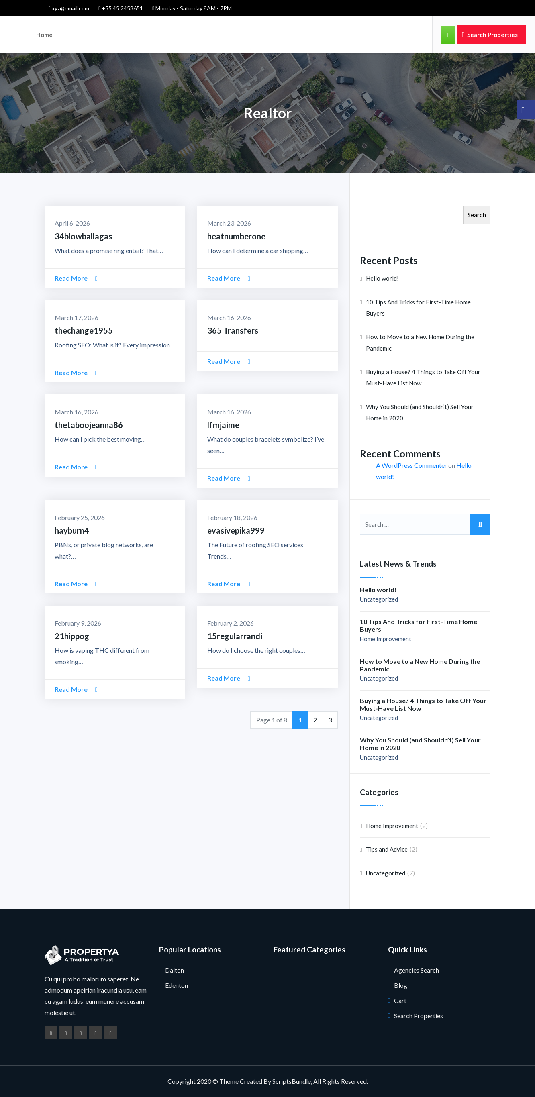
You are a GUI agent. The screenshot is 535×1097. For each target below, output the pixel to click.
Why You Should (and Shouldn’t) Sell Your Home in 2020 (420, 412)
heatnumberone (236, 236)
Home (44, 34)
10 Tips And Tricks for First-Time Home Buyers (418, 307)
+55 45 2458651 (120, 8)
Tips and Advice (387, 849)
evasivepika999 (236, 530)
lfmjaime (223, 425)
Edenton (176, 985)
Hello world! (382, 278)
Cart (400, 1000)
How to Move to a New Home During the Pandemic (420, 342)
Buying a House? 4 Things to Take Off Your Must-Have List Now (423, 377)
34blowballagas (83, 236)
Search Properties (490, 34)
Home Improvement (385, 639)
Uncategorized (379, 599)
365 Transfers (232, 330)
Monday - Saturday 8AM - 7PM (192, 8)
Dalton (174, 970)
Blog (400, 985)
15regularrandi (234, 636)
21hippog (72, 636)
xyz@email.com (69, 8)
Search (477, 214)
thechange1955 (84, 330)
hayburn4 (72, 530)
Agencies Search (416, 970)
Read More (76, 278)
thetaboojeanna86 (89, 425)
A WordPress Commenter (411, 465)
